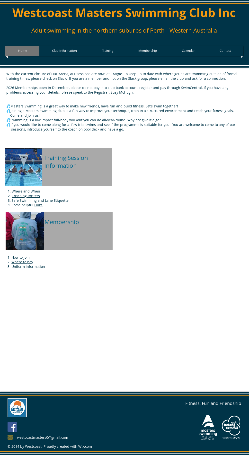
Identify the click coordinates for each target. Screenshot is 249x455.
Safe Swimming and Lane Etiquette (40, 200)
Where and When (26, 191)
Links (38, 205)
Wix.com (85, 446)
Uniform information (28, 266)
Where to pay (22, 262)
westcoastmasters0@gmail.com (42, 437)
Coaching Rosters (26, 195)
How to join (20, 257)
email (165, 78)
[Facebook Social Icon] (12, 427)
